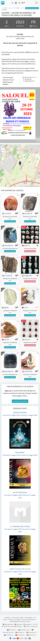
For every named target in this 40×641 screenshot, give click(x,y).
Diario (5, 8)
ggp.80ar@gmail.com (31, 77)
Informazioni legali (17, 617)
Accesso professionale (29, 619)
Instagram (27, 624)
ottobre (17, 8)
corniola (6, 213)
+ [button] (3, 147)
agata (5, 307)
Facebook (18, 624)
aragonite (27, 275)
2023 (10, 8)
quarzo (26, 245)
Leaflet (21, 186)
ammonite (27, 371)
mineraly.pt (20, 635)
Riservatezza (28, 617)
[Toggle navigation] (36, 3)
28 (22, 8)
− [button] (3, 150)
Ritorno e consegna (14, 619)
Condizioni (7, 617)
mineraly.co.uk (24, 629)
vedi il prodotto (10, 221)
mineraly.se (31, 635)
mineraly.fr (11, 629)
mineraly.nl (8, 635)
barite (5, 339)
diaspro (26, 339)
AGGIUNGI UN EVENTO (20, 401)
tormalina (27, 213)
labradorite (7, 245)
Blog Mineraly (8, 624)
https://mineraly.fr (32, 626)
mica (25, 307)
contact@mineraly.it (16, 626)
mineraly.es (31, 632)
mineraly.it (19, 632)
